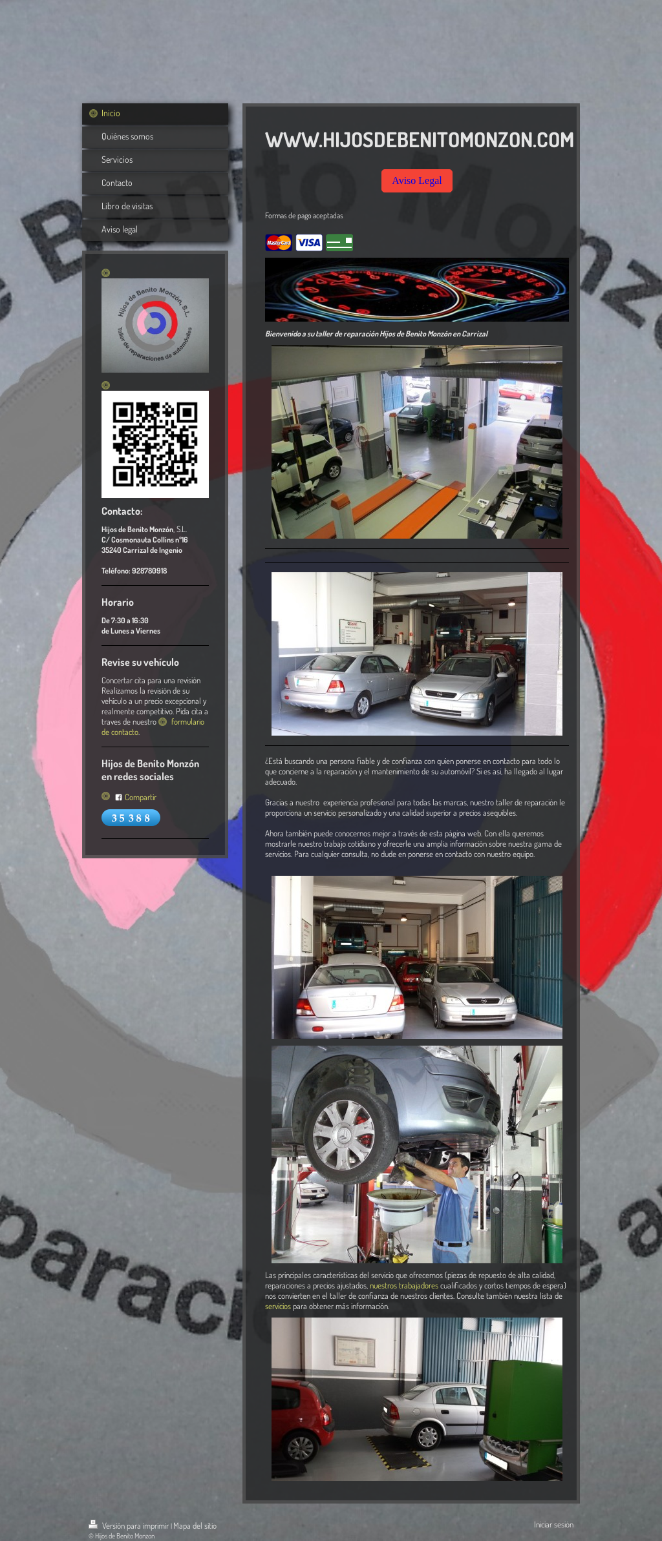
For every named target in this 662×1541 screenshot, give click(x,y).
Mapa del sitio (195, 1525)
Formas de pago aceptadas (304, 215)
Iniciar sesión (553, 1524)
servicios (278, 1306)
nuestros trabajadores (404, 1285)
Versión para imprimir (130, 1525)
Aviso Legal (417, 180)
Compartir (135, 797)
